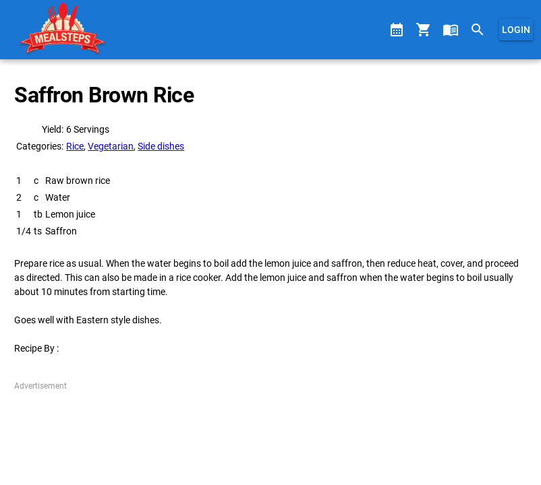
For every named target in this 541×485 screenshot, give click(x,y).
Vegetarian (111, 146)
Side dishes (161, 146)
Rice (75, 146)
